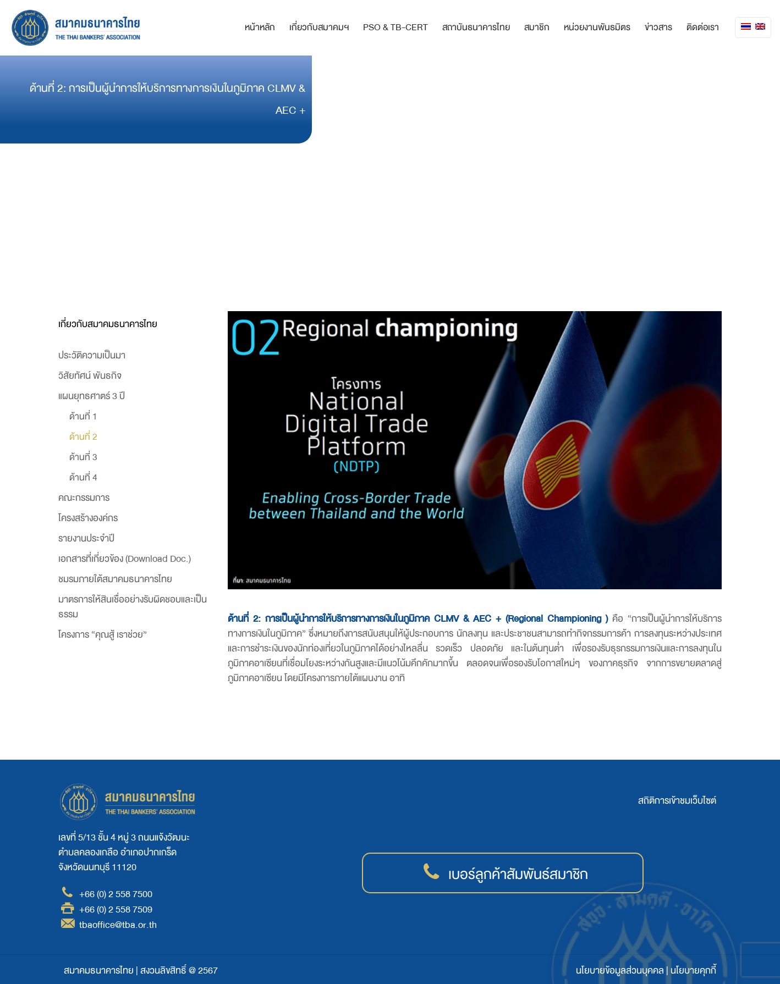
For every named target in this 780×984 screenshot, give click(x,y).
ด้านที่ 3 (83, 457)
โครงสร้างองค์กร (88, 518)
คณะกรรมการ (83, 498)
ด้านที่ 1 (83, 416)
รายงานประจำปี (86, 538)
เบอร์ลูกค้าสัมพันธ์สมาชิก (518, 875)
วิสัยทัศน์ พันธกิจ (90, 376)
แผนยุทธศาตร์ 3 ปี (91, 396)
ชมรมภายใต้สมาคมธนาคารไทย (115, 579)
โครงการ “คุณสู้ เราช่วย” (102, 635)
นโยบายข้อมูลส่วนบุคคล (620, 971)
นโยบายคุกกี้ (693, 971)
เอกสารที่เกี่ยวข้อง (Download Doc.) (124, 559)
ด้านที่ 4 (83, 477)
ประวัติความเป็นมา (91, 355)
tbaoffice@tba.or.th (118, 925)
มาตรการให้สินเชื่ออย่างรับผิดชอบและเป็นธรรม (132, 606)
